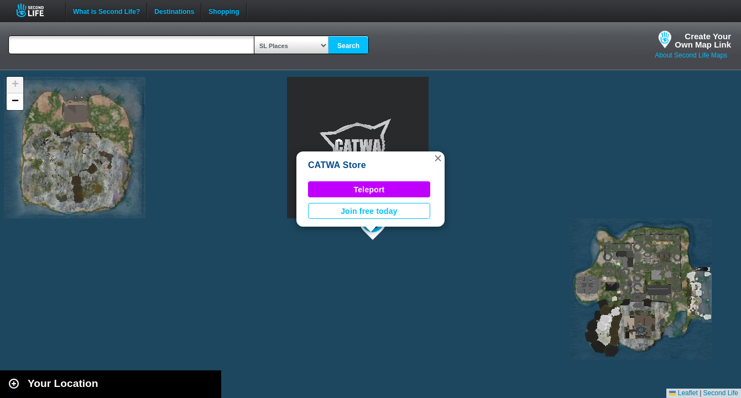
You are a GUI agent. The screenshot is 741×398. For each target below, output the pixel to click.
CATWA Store (337, 165)
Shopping (223, 10)
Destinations (174, 10)
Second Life (36, 10)
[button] (438, 158)
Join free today (369, 211)
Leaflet (683, 393)
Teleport (369, 189)
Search (348, 46)
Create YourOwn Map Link (703, 40)
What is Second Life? (106, 10)
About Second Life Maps (691, 55)
